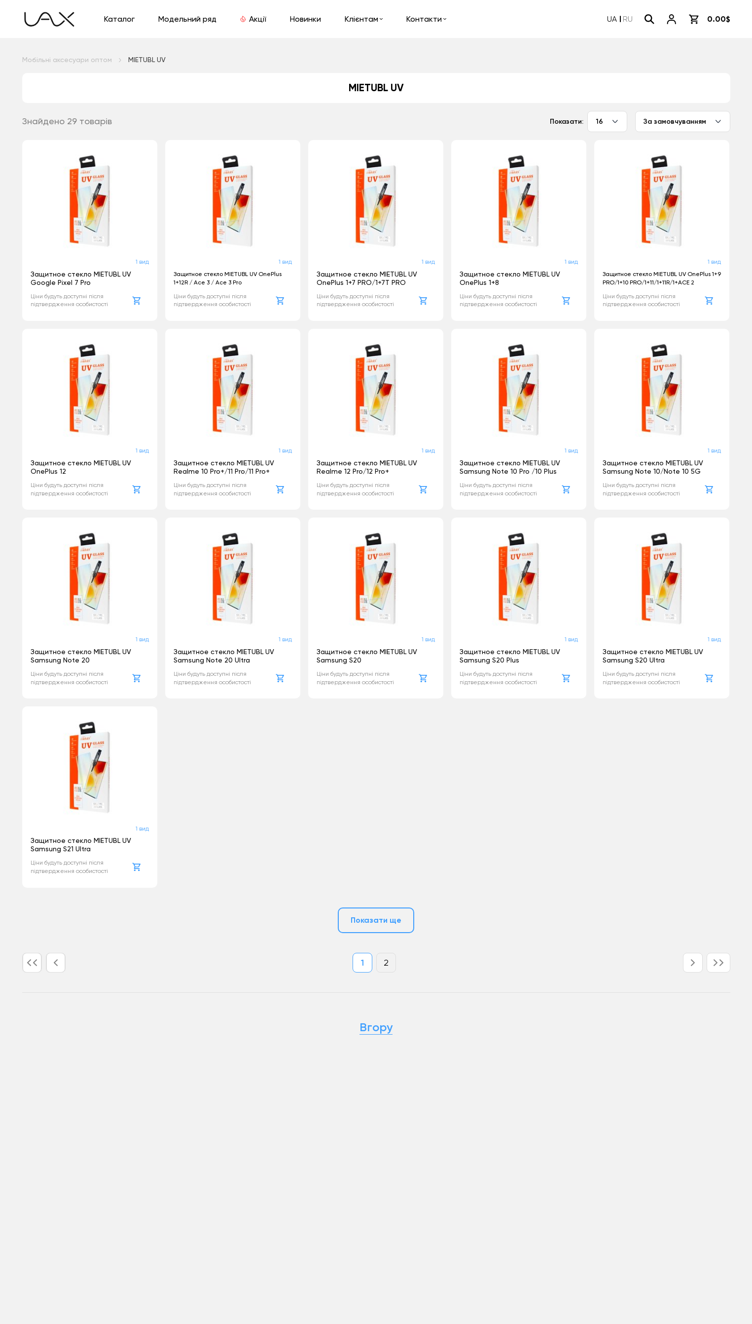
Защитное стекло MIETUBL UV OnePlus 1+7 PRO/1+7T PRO (367, 278)
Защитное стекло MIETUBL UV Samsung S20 (367, 656)
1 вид (142, 261)
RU (628, 19)
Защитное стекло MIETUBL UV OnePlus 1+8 (510, 278)
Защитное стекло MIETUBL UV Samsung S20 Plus (510, 656)
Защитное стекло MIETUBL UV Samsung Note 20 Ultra (224, 656)
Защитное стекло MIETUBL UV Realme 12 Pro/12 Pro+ (367, 467)
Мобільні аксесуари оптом (67, 60)
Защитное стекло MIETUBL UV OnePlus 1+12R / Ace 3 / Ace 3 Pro (228, 278)
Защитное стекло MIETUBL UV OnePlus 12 (81, 467)
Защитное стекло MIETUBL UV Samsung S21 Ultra (81, 844)
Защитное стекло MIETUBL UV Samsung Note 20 (81, 656)
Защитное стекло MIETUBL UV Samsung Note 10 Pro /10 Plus (510, 467)
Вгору (376, 1027)
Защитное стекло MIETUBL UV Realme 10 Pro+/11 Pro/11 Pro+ (224, 467)
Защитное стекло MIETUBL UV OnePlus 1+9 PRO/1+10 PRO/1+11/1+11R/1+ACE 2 (662, 278)
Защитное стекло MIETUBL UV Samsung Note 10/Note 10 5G (653, 467)
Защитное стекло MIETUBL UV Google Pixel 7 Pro (81, 278)
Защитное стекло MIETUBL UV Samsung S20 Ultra (653, 656)
